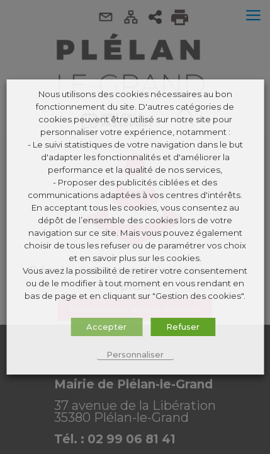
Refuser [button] (183, 327)
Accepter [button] (106, 327)
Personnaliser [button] (135, 354)
